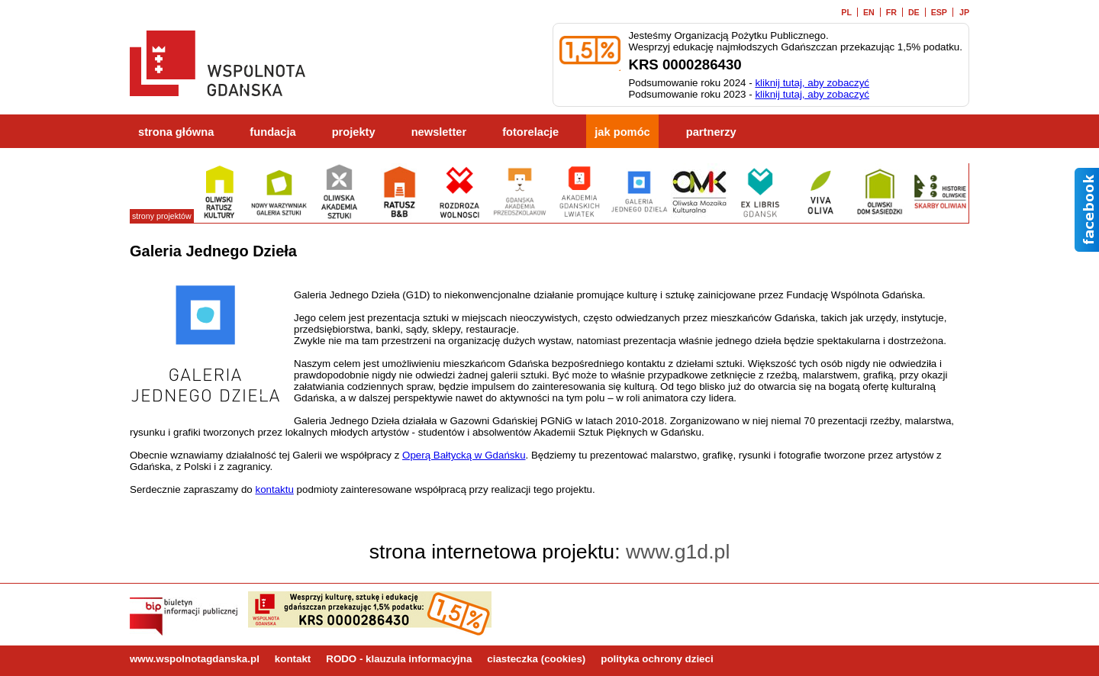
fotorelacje (530, 132)
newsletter (439, 132)
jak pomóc (622, 132)
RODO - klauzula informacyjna (399, 659)
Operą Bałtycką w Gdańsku (464, 455)
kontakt (293, 659)
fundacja (272, 132)
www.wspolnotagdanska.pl (194, 659)
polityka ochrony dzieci (657, 659)
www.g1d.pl (678, 551)
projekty (353, 132)
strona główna (176, 132)
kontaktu (274, 489)
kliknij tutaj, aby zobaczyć (812, 83)
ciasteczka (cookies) (536, 659)
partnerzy (711, 132)
